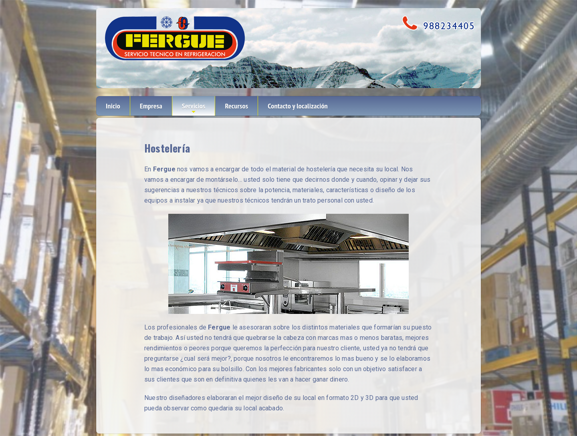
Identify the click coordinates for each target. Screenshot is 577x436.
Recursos (236, 106)
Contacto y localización (298, 106)
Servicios (194, 108)
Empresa (151, 106)
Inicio (113, 106)
